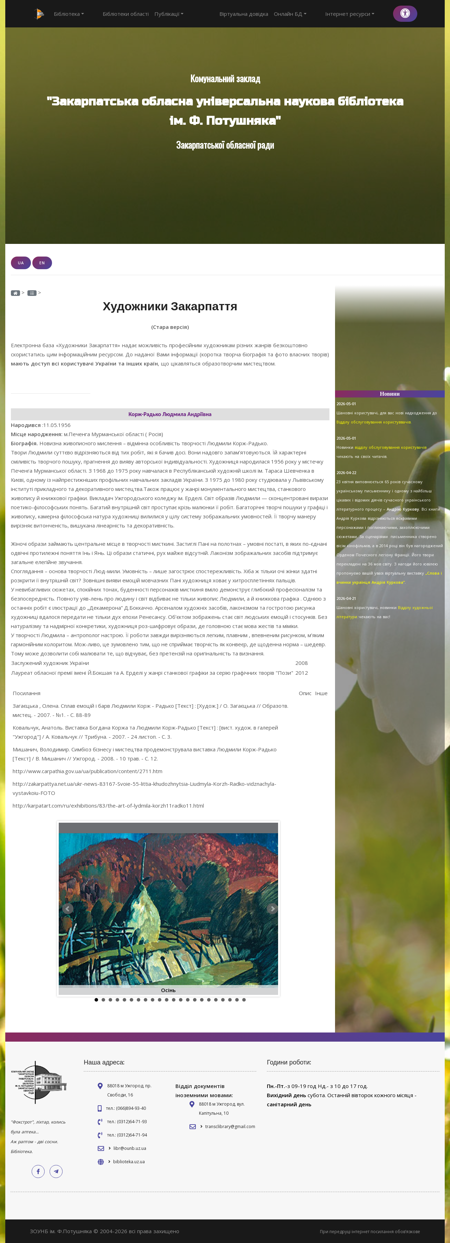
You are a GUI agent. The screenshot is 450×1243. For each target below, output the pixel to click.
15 (195, 999)
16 (202, 999)
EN (42, 262)
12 (173, 999)
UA (21, 262)
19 (223, 999)
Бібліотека (69, 13)
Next (272, 908)
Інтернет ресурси (362, 13)
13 (180, 999)
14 (187, 999)
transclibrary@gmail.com (230, 1126)
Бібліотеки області (113, 13)
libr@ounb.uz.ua (130, 1148)
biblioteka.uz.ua (129, 1161)
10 (159, 999)
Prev (67, 908)
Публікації (156, 13)
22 (244, 999)
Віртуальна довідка (269, 13)
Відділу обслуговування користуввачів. (374, 422)
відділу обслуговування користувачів (390, 447)
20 (230, 999)
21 (237, 999)
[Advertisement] (390, 341)
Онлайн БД (316, 13)
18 (216, 999)
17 (209, 999)
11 (166, 999)
